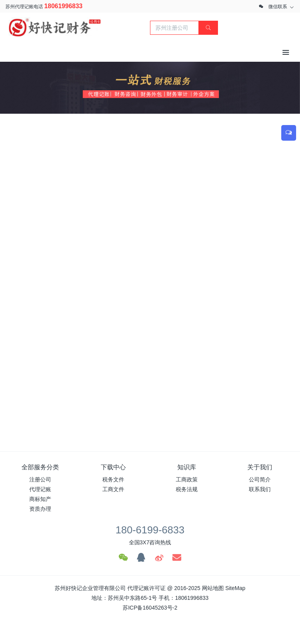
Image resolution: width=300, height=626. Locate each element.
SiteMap (235, 588)
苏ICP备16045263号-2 (150, 608)
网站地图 (213, 588)
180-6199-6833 (150, 530)
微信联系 (277, 6)
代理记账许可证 (146, 588)
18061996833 (63, 6)
